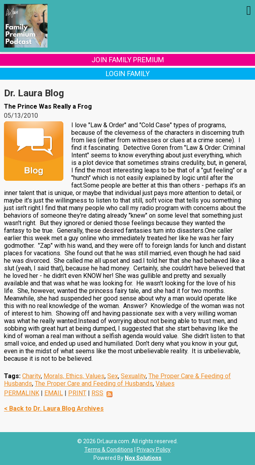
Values (165, 383)
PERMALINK (21, 393)
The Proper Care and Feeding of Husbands (94, 383)
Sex (112, 376)
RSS (97, 393)
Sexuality (133, 376)
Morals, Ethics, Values (74, 376)
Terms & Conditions (108, 449)
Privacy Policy (154, 449)
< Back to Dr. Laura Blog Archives (54, 408)
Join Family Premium (127, 59)
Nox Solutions (143, 458)
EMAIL (53, 393)
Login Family (128, 73)
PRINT (77, 393)
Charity (31, 376)
